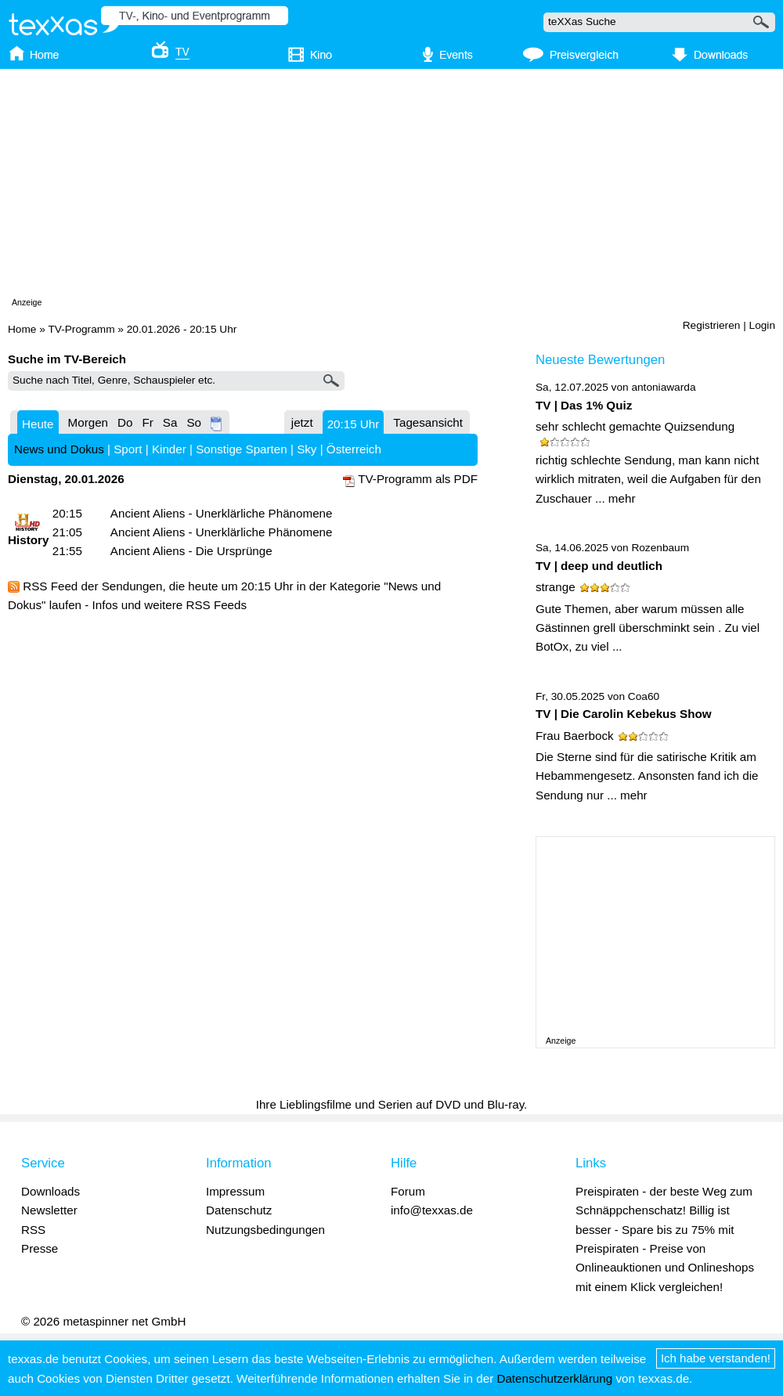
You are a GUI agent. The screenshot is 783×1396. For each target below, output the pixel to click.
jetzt (302, 422)
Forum (408, 1191)
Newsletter (49, 1210)
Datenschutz (239, 1210)
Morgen (88, 422)
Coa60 (643, 696)
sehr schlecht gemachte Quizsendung (635, 426)
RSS (33, 1229)
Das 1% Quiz (596, 405)
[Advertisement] (303, 186)
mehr (622, 498)
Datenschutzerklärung (554, 1378)
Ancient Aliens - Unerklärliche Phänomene (221, 513)
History (28, 539)
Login (762, 325)
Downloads (50, 1191)
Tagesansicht (428, 422)
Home (22, 329)
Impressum (235, 1191)
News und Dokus (59, 449)
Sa (170, 422)
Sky (306, 449)
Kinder (169, 449)
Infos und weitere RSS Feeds (169, 604)
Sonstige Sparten (241, 449)
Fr (147, 422)
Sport (128, 449)
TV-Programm (81, 329)
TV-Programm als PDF (418, 478)
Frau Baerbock (575, 735)
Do (124, 422)
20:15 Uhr (353, 424)
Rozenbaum (660, 548)
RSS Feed (50, 586)
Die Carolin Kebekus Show (636, 713)
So (193, 422)
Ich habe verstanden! (715, 1358)
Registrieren (712, 325)
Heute (38, 424)
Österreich (354, 449)
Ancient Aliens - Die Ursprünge (191, 550)
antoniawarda (663, 387)
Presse (39, 1248)
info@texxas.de (432, 1210)
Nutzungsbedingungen (265, 1229)
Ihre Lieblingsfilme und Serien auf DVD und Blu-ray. (392, 1104)
